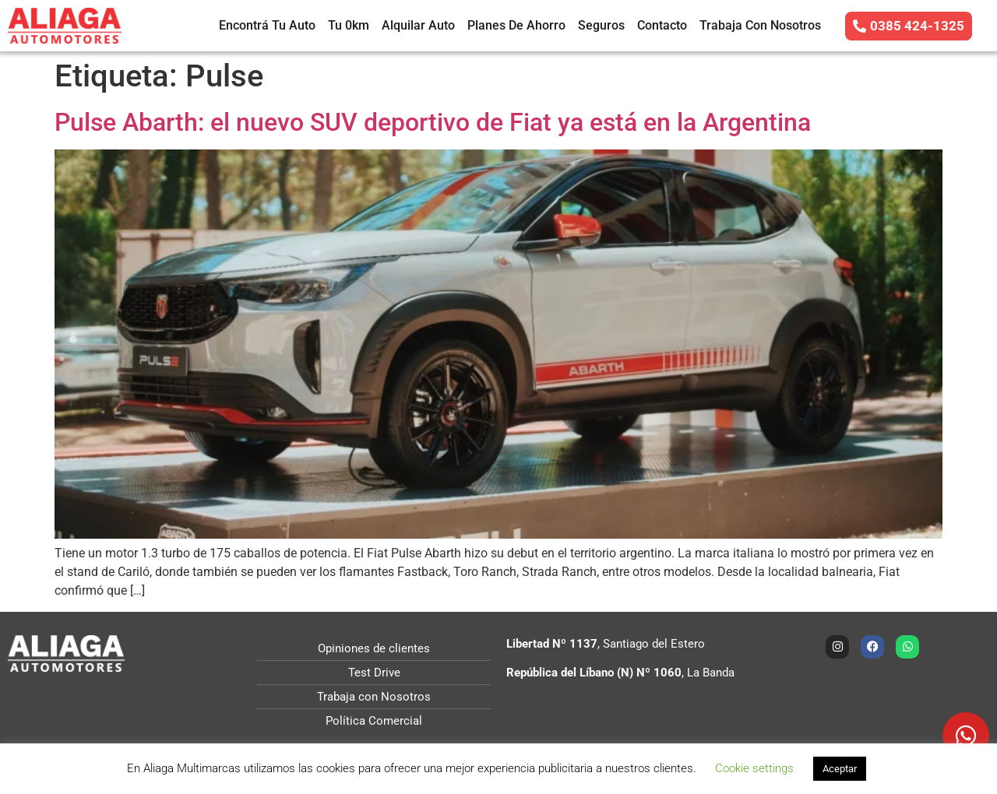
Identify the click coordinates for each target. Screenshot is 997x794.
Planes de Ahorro (516, 25)
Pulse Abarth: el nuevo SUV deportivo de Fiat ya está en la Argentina (433, 122)
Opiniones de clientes (374, 648)
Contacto (662, 25)
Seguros (601, 25)
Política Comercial (374, 721)
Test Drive (374, 673)
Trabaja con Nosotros (760, 25)
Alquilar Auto (418, 25)
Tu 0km (348, 25)
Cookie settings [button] (754, 768)
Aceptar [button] (840, 769)
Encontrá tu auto (267, 25)
